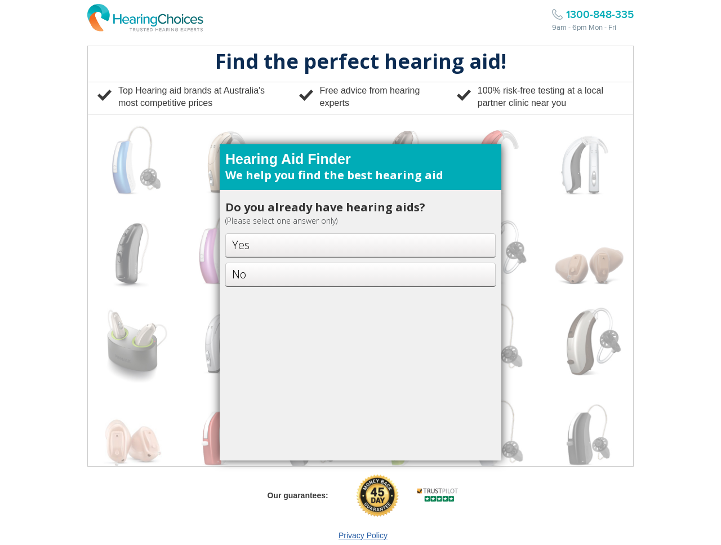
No (239, 274)
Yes (241, 244)
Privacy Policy (363, 535)
